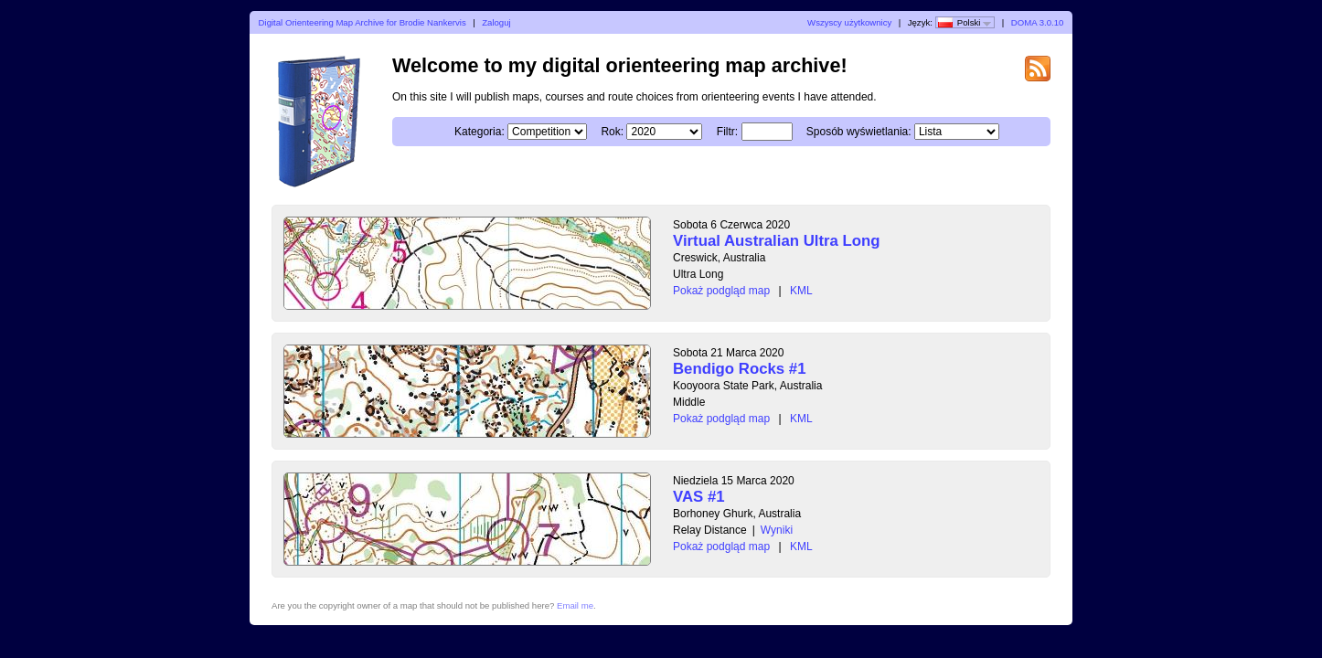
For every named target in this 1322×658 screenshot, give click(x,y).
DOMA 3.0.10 (1037, 22)
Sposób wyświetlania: (859, 131)
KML (801, 290)
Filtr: (727, 131)
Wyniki (777, 530)
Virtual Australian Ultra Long (776, 240)
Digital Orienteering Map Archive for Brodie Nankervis (362, 22)
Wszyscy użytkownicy (849, 22)
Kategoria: (479, 131)
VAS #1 (699, 496)
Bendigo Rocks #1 (739, 368)
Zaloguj (496, 22)
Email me (575, 605)
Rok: (612, 131)
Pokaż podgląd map (721, 290)
